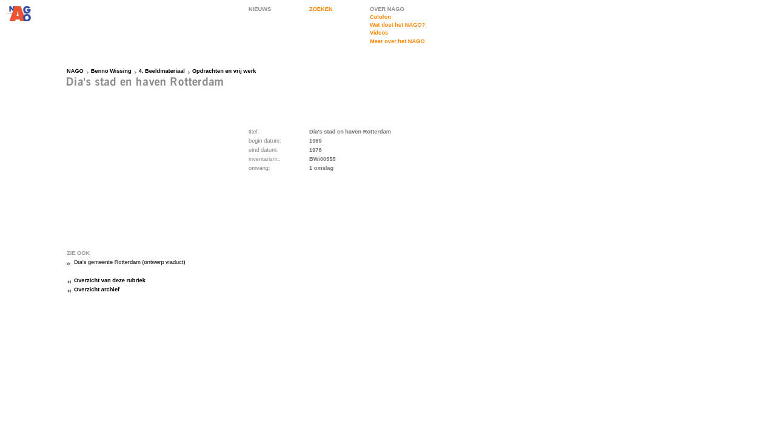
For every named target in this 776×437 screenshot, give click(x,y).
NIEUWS (260, 9)
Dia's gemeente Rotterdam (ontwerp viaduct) (130, 262)
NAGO (75, 71)
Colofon (380, 17)
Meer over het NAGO (397, 41)
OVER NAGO (387, 9)
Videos (379, 33)
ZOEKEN (321, 9)
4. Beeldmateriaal (162, 71)
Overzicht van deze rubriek (110, 280)
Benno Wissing (111, 71)
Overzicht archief (96, 289)
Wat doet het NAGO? (397, 25)
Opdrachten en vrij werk (224, 71)
